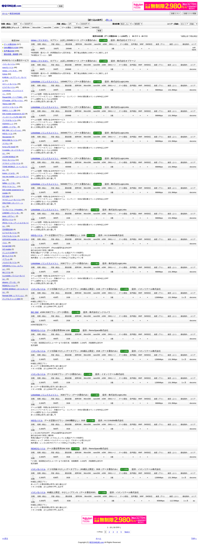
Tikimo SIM (6, 104)
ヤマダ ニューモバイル (11, 200)
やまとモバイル (8, 160)
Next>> (127, 532)
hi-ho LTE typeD (8, 147)
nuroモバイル (7, 67)
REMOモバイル (8, 286)
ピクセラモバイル (9, 233)
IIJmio (4, 74)
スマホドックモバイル (11, 163)
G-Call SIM (6, 246)
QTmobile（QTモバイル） (13, 100)
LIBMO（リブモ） (9, 127)
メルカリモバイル (9, 262)
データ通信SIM (10, 44)
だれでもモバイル (9, 236)
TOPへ (194, 538)
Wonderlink (6, 137)
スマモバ (6, 143)
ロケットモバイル (9, 84)
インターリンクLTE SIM (12, 117)
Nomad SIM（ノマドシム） (13, 296)
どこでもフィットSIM (11, 299)
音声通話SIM (9, 51)
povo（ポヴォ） (8, 216)
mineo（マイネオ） (10, 71)
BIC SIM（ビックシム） (12, 130)
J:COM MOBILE (9, 157)
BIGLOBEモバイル (10, 140)
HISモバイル (7, 134)
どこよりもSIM (8, 253)
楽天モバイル (7, 219)
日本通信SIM (7, 229)
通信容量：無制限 (11, 54)
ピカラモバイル (8, 87)
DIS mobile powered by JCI (13, 114)
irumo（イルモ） (9, 173)
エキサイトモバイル (10, 107)
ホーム (5, 13)
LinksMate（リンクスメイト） (45, 81)
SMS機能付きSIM (11, 48)
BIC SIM (35, 312)
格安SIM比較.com (96, 542)
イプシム (6, 259)
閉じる (108, 20)
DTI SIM (5, 196)
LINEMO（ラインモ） (11, 213)
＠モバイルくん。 (9, 186)
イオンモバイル (8, 64)
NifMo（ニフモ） (9, 183)
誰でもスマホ (7, 256)
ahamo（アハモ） (9, 282)
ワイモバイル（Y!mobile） (13, 210)
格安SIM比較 (15, 13)
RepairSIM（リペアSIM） (12, 97)
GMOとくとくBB (9, 110)
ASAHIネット (7, 124)
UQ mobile (6, 249)
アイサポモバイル (9, 120)
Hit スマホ (6, 272)
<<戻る (5, 538)
